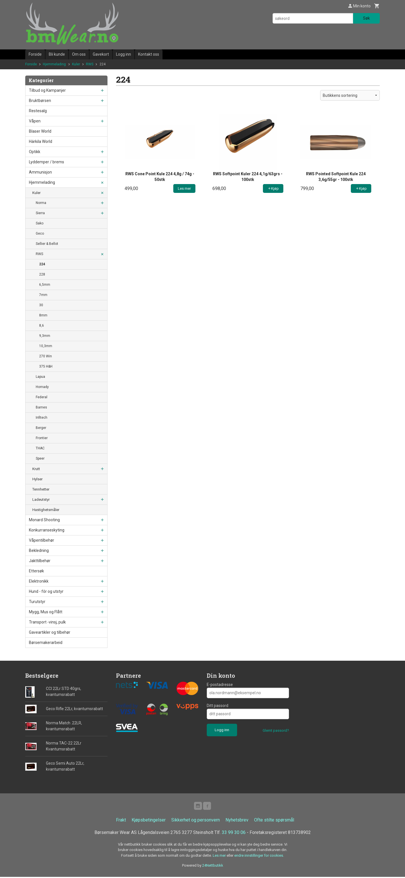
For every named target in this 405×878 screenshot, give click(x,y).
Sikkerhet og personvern (195, 821)
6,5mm (44, 285)
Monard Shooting (44, 520)
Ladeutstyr (41, 499)
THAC (40, 448)
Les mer (220, 856)
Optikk (34, 151)
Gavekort (101, 54)
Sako (39, 223)
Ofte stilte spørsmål (274, 821)
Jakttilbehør (39, 560)
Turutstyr (37, 601)
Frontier (42, 438)
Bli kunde (57, 54)
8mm (43, 315)
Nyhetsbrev (236, 821)
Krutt (36, 469)
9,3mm (44, 336)
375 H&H (45, 366)
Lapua (40, 377)
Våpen (35, 121)
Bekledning (39, 550)
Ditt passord (217, 705)
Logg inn (123, 54)
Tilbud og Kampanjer (47, 90)
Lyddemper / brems (46, 162)
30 (41, 305)
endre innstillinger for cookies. (259, 856)
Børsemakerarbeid (45, 642)
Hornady (42, 387)
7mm (43, 295)
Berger (41, 428)
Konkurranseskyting (46, 530)
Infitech (41, 418)
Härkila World (40, 141)
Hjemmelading (42, 182)
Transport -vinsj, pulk (47, 622)
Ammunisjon (40, 172)
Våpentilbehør (41, 540)
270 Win (45, 356)
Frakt (121, 821)
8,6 (41, 326)
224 (42, 264)
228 (42, 274)
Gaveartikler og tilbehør (49, 632)
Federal (41, 397)
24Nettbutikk (212, 866)
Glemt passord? (276, 730)
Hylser (37, 479)
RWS (39, 254)
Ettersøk (36, 571)
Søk (366, 18)
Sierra (40, 213)
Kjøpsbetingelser (149, 821)
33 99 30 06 (234, 833)
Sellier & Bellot (47, 244)
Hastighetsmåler (45, 510)
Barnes (41, 407)
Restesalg (38, 111)
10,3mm (45, 346)
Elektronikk (38, 581)
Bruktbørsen (40, 100)
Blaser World (40, 131)
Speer (40, 458)
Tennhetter (40, 489)
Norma (41, 203)
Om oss (79, 54)
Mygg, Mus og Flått (45, 612)
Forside (35, 54)
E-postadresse (220, 684)
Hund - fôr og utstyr (46, 591)
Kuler (36, 193)
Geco (40, 233)
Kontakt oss (148, 54)
